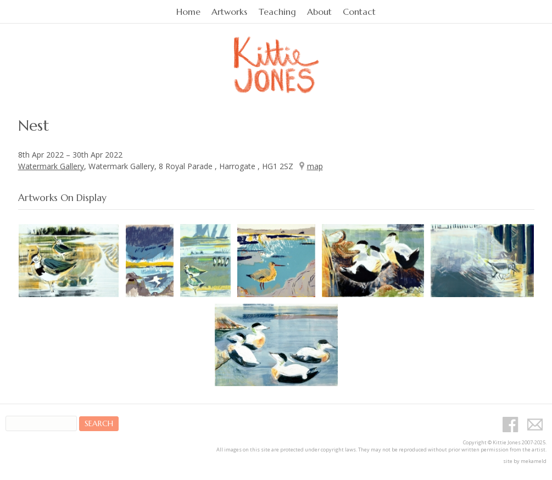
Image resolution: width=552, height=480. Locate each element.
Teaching (277, 12)
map (315, 166)
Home (188, 12)
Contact (359, 12)
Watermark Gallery (51, 166)
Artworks (229, 12)
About (319, 12)
